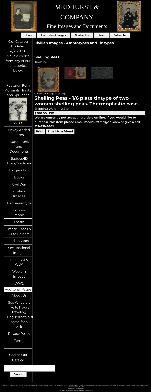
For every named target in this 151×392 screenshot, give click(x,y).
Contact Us (82, 35)
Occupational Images (19, 250)
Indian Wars (19, 241)
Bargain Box (19, 170)
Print (40, 131)
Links (101, 35)
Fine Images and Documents (77, 26)
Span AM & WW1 (19, 262)
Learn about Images (53, 35)
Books (19, 177)
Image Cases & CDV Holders (19, 231)
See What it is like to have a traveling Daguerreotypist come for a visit (19, 315)
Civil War (19, 184)
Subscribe (120, 35)
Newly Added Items (19, 132)
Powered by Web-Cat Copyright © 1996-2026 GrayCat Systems (75, 390)
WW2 (19, 283)
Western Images (19, 274)
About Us (19, 295)
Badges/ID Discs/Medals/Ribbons (19, 161)
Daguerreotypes (19, 203)
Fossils (19, 222)
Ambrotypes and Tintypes (90, 43)
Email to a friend (60, 131)
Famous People (19, 212)
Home (28, 35)
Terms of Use (80, 388)
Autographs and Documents (19, 146)
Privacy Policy (19, 334)
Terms (19, 341)
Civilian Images (19, 193)
